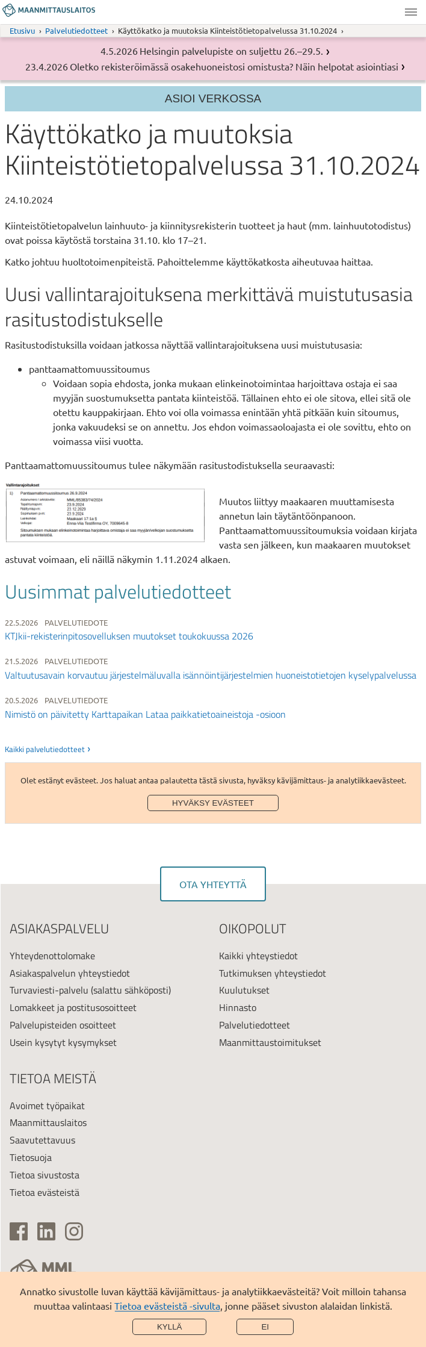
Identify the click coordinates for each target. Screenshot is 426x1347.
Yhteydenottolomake (52, 955)
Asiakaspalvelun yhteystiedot (70, 973)
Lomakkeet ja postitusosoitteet (73, 1007)
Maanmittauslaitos (48, 1122)
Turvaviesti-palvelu (49, 990)
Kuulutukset (244, 990)
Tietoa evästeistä (44, 1192)
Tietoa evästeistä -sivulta (167, 1305)
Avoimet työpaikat (47, 1105)
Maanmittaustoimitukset (270, 1042)
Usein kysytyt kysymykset (63, 1042)
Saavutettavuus (42, 1140)
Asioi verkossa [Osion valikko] (213, 98)
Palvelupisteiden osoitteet (63, 1025)
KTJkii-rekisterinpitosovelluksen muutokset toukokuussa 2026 (129, 636)
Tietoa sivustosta (44, 1175)
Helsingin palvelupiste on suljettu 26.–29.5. (231, 51)
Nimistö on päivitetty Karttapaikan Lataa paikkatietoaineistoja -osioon (145, 714)
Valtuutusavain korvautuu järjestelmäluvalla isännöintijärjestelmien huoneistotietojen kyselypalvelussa (210, 675)
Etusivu (22, 30)
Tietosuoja (31, 1157)
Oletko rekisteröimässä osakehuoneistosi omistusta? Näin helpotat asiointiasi (234, 66)
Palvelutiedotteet (76, 30)
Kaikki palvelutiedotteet (45, 749)
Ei (265, 1326)
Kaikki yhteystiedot (258, 955)
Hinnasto (237, 1007)
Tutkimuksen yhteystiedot (272, 973)
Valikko (411, 12)
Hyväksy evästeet (213, 802)
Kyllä (169, 1326)
